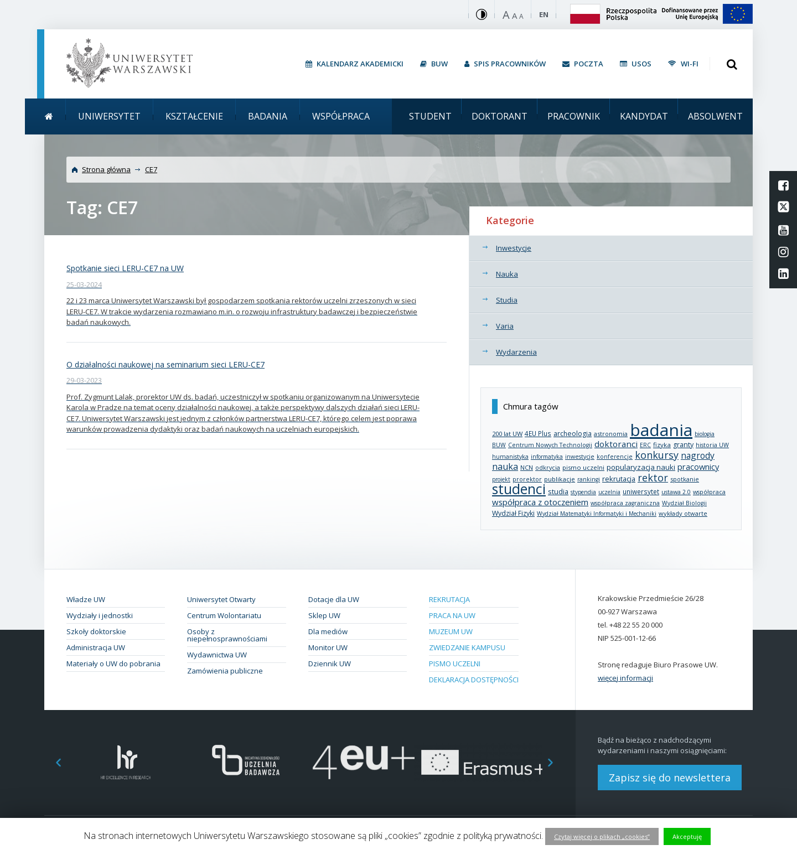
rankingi (588, 479)
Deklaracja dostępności (474, 680)
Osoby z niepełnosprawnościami (227, 635)
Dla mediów (328, 631)
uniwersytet (641, 491)
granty (683, 444)
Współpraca (341, 116)
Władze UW (85, 599)
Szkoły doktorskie (96, 631)
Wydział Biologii (684, 503)
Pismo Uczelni (454, 664)
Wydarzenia (516, 352)
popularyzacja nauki (641, 467)
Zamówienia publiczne (225, 671)
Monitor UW (328, 647)
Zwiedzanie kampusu (467, 647)
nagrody (698, 455)
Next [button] (556, 762)
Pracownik (573, 116)
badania (661, 429)
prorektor (527, 479)
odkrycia (547, 467)
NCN (526, 467)
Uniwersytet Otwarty (221, 599)
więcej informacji (625, 678)
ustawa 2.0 (676, 492)
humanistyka (510, 456)
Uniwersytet (109, 116)
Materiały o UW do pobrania (113, 664)
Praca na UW (452, 615)
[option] (125, 762)
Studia (506, 300)
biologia (705, 434)
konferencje (615, 456)
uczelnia (609, 492)
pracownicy (698, 466)
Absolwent (715, 116)
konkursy (657, 455)
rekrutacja (618, 479)
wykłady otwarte (683, 513)
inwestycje (579, 456)
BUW (499, 445)
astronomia (611, 433)
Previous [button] (52, 762)
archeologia (572, 433)
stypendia (583, 492)
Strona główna (106, 169)
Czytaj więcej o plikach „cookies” (602, 836)
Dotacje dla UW (333, 599)
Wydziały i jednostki (99, 615)
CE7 (151, 169)
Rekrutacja (449, 599)
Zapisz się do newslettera (670, 777)
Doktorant (499, 116)
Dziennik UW (329, 664)
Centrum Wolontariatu (224, 615)
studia (558, 491)
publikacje (559, 479)
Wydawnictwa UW (217, 655)
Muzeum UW (451, 631)
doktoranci (616, 443)
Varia (505, 326)
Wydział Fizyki (513, 513)
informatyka (547, 456)
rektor (653, 477)
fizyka (662, 445)
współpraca (709, 492)
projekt (501, 479)
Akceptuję (687, 836)
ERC (645, 445)
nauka (505, 466)
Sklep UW (324, 615)
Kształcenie (194, 116)
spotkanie (684, 479)
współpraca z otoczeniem (540, 501)
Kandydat (644, 116)
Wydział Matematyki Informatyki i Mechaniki (596, 513)
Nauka (507, 274)
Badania (267, 116)
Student (430, 116)
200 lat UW (507, 433)
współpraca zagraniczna (625, 503)
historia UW (712, 445)
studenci (519, 489)
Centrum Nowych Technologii (550, 445)
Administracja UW (95, 647)
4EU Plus (538, 433)
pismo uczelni (583, 467)
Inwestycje (513, 248)
